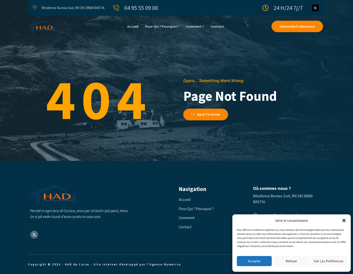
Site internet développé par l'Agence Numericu (137, 264)
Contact (217, 26)
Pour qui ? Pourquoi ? (162, 26)
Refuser (291, 261)
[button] (344, 220)
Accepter (254, 261)
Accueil (132, 26)
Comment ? (195, 26)
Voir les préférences (329, 261)
